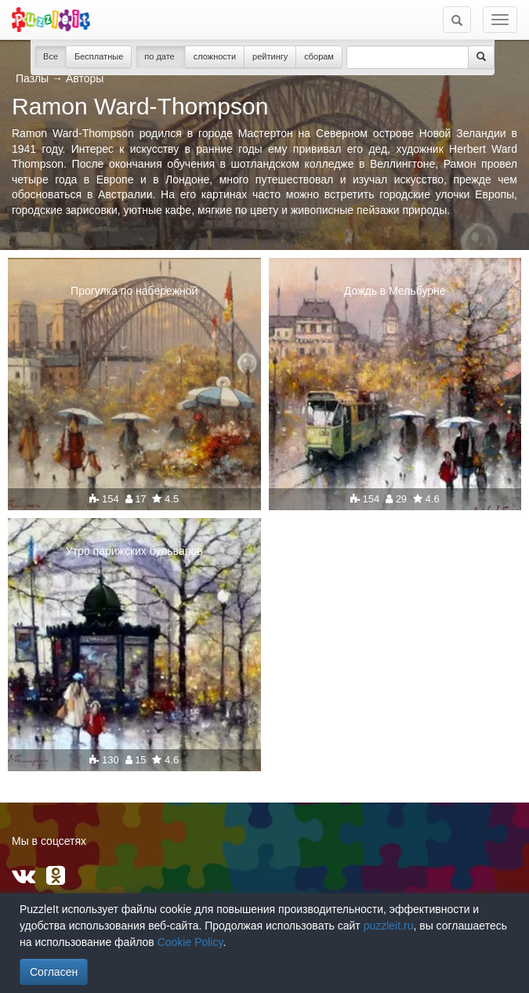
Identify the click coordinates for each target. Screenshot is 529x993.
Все (50, 56)
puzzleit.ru (389, 925)
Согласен (54, 972)
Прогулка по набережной (134, 290)
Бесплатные (98, 56)
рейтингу (270, 56)
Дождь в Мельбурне (395, 290)
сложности (215, 56)
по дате (160, 56)
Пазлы (32, 78)
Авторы (84, 78)
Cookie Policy (190, 942)
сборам (319, 56)
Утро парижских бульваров (134, 551)
